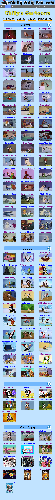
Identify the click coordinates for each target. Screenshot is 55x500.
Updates (52, 7)
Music (30, 7)
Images (36, 7)
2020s (32, 18)
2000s (21, 18)
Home (2, 7)
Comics (14, 7)
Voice (40, 7)
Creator (46, 7)
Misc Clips (45, 18)
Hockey (26, 7)
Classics (9, 18)
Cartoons (8, 7)
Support (20, 7)
